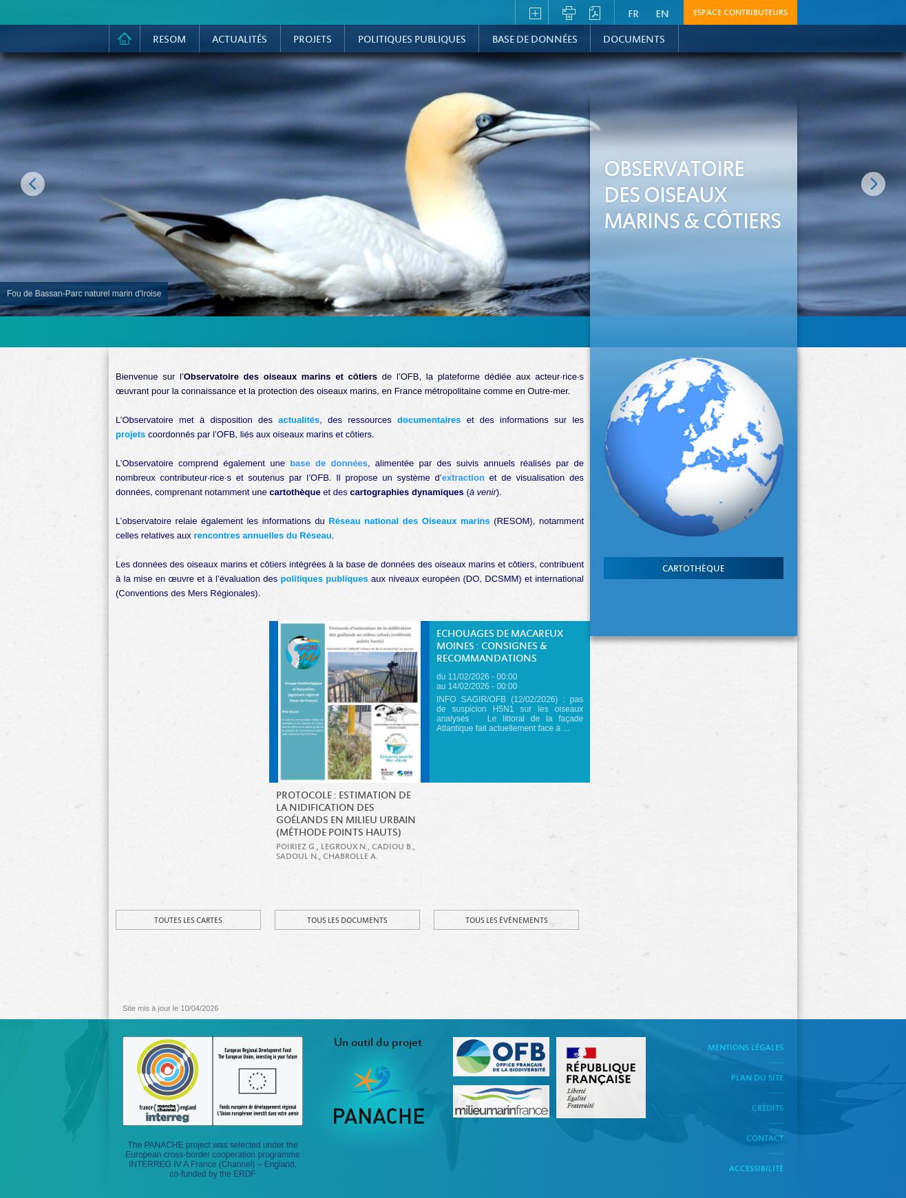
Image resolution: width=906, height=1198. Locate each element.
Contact (764, 1139)
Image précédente (33, 184)
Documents (634, 40)
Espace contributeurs (740, 13)
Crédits (767, 1108)
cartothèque (693, 569)
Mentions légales (745, 1048)
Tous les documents (347, 921)
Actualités (239, 40)
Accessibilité (756, 1169)
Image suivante (873, 184)
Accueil (124, 38)
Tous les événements (506, 921)
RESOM (169, 40)
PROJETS (312, 40)
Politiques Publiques (412, 40)
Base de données (535, 40)
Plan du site (757, 1078)
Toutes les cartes (188, 921)
